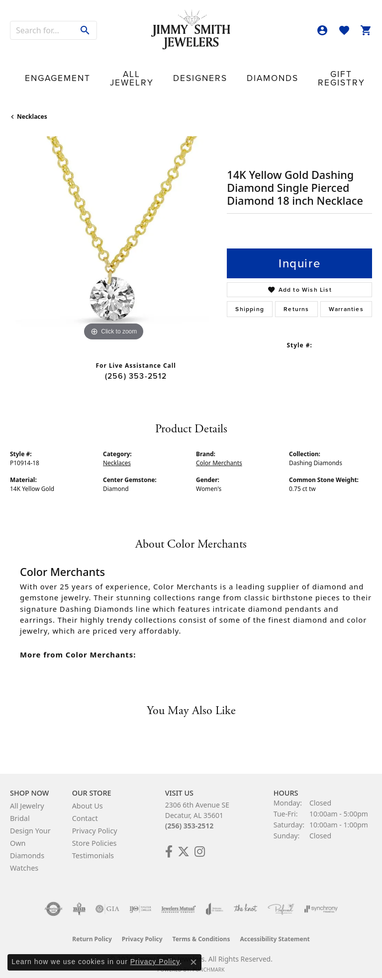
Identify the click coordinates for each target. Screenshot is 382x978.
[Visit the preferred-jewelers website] (281, 900)
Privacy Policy (94, 821)
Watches (24, 859)
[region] (113, 230)
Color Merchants (219, 454)
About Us (87, 797)
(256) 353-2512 (136, 366)
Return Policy (92, 930)
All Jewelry (100, 72)
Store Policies (94, 834)
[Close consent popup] (193, 962)
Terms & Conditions (201, 930)
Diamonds (202, 72)
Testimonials (93, 846)
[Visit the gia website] (107, 900)
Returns (296, 300)
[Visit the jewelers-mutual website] (178, 900)
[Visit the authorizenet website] (53, 900)
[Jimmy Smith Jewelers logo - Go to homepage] (191, 30)
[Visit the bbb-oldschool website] (79, 900)
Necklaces (32, 107)
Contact (344, 72)
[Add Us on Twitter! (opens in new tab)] (184, 843)
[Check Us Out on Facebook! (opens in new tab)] (169, 843)
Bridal (20, 809)
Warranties (346, 300)
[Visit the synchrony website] (320, 900)
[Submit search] (85, 30)
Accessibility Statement (274, 930)
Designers (149, 72)
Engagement (46, 72)
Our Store (299, 72)
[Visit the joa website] (214, 900)
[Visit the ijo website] (140, 900)
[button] (322, 30)
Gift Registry (253, 72)
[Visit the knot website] (245, 900)
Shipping (249, 300)
